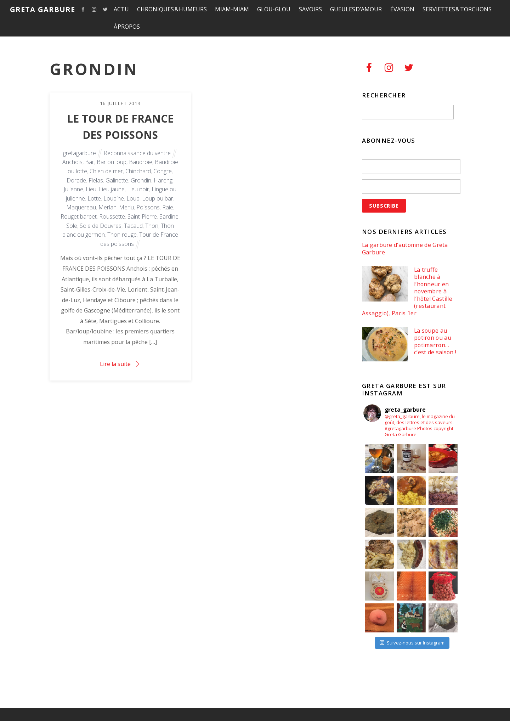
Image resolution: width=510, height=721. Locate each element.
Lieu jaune (112, 189)
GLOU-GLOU (273, 9)
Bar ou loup (111, 162)
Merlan (107, 207)
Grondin (141, 180)
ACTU (121, 9)
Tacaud (133, 226)
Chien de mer (106, 171)
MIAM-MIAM (232, 9)
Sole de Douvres (100, 226)
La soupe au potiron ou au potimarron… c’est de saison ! (435, 341)
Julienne (73, 189)
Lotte (94, 198)
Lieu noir (138, 189)
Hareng (163, 180)
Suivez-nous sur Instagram (412, 643)
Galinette (117, 180)
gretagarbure (79, 153)
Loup (133, 198)
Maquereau (81, 207)
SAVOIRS (310, 9)
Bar (89, 162)
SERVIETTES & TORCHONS (457, 9)
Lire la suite (115, 364)
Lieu (91, 189)
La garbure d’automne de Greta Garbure (405, 248)
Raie (167, 207)
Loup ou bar (157, 198)
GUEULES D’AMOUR (356, 9)
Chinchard (138, 171)
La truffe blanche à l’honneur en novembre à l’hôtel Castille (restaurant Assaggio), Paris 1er (407, 291)
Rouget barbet (79, 216)
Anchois (72, 162)
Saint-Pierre (142, 216)
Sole (71, 226)
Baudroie (140, 162)
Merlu (126, 207)
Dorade (76, 180)
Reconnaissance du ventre (137, 153)
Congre (162, 171)
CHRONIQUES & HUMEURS (172, 9)
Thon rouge (122, 234)
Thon (151, 226)
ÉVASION (402, 9)
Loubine (113, 198)
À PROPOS (127, 26)
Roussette (112, 216)
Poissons (148, 207)
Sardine (168, 216)
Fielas (96, 180)
